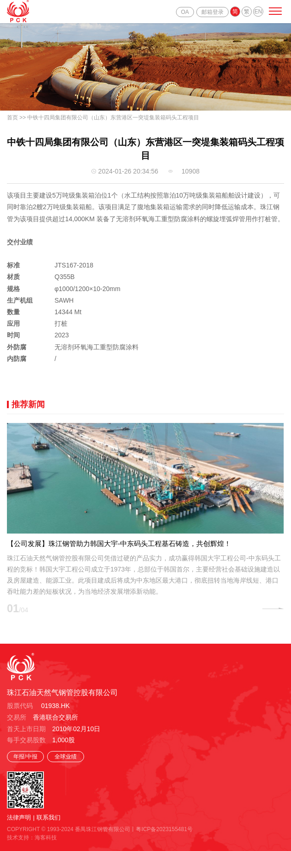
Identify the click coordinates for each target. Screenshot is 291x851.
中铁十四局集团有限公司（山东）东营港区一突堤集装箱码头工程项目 (113, 117)
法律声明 (19, 817)
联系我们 (48, 817)
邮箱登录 (212, 12)
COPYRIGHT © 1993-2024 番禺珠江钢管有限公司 (68, 829)
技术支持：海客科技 (32, 837)
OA (185, 12)
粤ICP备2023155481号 (164, 829)
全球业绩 (66, 756)
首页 (12, 117)
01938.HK (55, 705)
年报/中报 (25, 756)
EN (258, 11)
